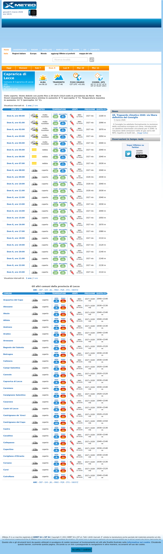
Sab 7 (38, 68)
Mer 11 (95, 68)
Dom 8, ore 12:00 (16, 197)
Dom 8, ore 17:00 (16, 231)
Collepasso (8, 443)
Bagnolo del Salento (13, 347)
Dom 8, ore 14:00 (16, 211)
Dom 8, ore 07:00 (16, 163)
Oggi (8, 68)
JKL (51, 290)
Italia (6, 54)
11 (55, 178)
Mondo (44, 54)
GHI (46, 290)
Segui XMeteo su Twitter (135, 146)
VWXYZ (75, 290)
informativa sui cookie (138, 542)
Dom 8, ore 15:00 (16, 218)
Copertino (8, 449)
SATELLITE (47, 50)
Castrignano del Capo (14, 422)
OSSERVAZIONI (20, 50)
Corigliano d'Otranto (13, 456)
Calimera (7, 361)
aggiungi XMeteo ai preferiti (63, 54)
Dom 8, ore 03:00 (16, 136)
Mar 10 (80, 68)
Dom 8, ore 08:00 (16, 170)
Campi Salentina (11, 368)
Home (6, 50)
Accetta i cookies (81, 550)
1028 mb (90, 177)
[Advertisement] (79, 24)
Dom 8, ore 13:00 (16, 204)
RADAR (34, 50)
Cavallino (8, 436)
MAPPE (76, 50)
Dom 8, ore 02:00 (16, 129)
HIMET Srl (37, 537)
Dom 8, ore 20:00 (16, 252)
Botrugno (8, 354)
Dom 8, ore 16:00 (16, 224)
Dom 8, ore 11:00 (16, 191)
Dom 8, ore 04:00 (16, 143)
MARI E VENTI (62, 50)
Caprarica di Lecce (12, 381)
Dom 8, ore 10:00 (16, 184)
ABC (35, 290)
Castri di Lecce (10, 409)
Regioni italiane (19, 54)
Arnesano (8, 341)
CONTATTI (94, 50)
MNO (56, 290)
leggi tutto (142, 133)
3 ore (35, 106)
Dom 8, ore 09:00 (16, 177)
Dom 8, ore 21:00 (16, 258)
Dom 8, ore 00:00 (16, 116)
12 (55, 198)
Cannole (7, 375)
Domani (23, 68)
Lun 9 (66, 68)
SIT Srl (47, 537)
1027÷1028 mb (90, 300)
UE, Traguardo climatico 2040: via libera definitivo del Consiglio (134, 116)
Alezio (6, 313)
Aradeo (7, 334)
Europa (33, 54)
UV (85, 50)
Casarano (8, 402)
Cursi (6, 470)
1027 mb (90, 116)
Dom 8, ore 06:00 (16, 157)
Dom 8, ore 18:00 (16, 238)
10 (55, 116)
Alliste (6, 320)
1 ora (28, 106)
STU (68, 290)
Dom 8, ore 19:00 (16, 245)
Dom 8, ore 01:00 (16, 123)
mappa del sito (85, 54)
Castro (6, 429)
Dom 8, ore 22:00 (16, 265)
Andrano (7, 327)
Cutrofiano (8, 476)
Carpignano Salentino (14, 395)
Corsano (7, 463)
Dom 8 (52, 68)
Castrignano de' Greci (14, 415)
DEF (41, 290)
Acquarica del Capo (13, 300)
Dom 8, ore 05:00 (16, 150)
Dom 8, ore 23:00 (16, 272)
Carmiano (8, 388)
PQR (62, 290)
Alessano (8, 307)
